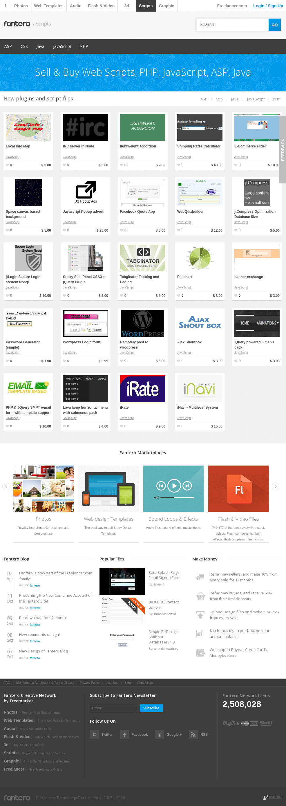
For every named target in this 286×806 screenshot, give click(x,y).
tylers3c (159, 584)
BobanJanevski (165, 614)
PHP (84, 46)
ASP (8, 46)
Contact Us (145, 682)
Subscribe (151, 708)
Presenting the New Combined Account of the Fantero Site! (55, 598)
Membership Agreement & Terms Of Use (44, 682)
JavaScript (62, 46)
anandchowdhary (166, 648)
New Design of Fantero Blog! (43, 651)
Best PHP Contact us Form (164, 604)
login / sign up (268, 5)
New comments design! (39, 634)
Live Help (275, 796)
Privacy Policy (89, 682)
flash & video (101, 5)
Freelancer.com (232, 5)
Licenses (112, 682)
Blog (127, 682)
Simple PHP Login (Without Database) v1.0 (164, 637)
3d (126, 5)
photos (21, 5)
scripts (146, 5)
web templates (48, 5)
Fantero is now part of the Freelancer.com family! (55, 575)
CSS (24, 46)
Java (40, 46)
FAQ (7, 682)
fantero (35, 585)
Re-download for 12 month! (43, 617)
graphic (166, 5)
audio (76, 5)
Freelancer (14, 769)
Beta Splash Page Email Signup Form (164, 575)
